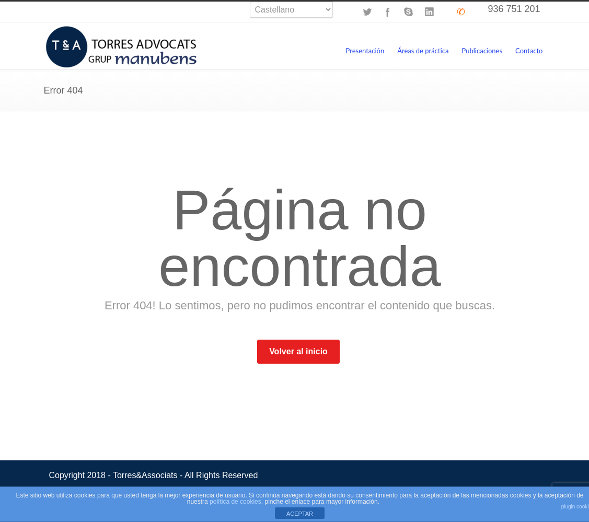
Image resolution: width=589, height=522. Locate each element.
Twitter (366, 12)
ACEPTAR (299, 514)
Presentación (364, 51)
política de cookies (235, 501)
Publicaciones (482, 51)
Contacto (528, 51)
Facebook (387, 12)
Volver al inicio (298, 351)
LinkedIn (429, 12)
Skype (408, 12)
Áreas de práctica (422, 51)
